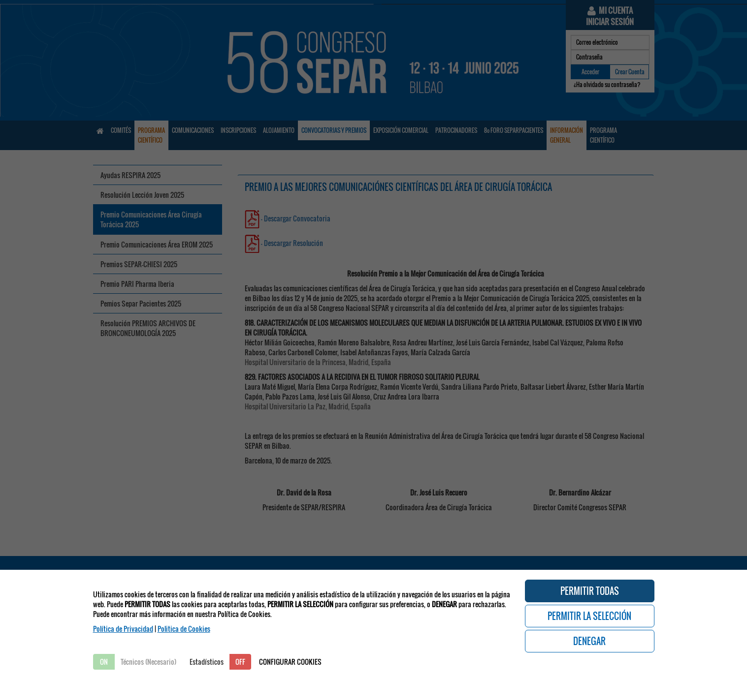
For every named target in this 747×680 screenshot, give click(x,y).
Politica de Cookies (184, 628)
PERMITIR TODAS (589, 591)
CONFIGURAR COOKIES (290, 661)
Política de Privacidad (123, 628)
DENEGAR (589, 641)
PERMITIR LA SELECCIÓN (589, 616)
